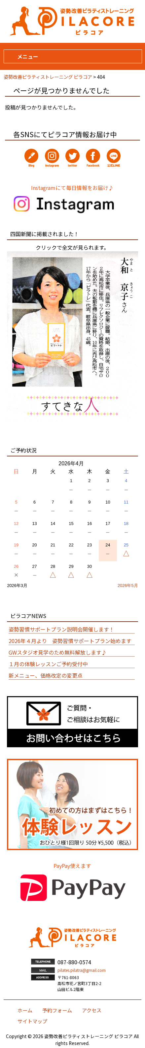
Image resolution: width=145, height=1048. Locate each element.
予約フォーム (57, 1010)
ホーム (25, 1010)
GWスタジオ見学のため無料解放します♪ (58, 652)
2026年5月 (128, 585)
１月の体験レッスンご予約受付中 (48, 664)
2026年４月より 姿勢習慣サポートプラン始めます (70, 641)
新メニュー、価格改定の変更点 (46, 675)
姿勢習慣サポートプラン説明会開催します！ (61, 629)
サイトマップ (32, 1021)
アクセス (91, 1010)
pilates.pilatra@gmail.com (81, 970)
